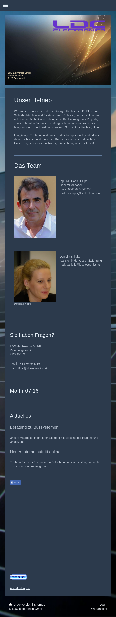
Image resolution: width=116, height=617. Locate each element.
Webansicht (99, 608)
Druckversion (20, 604)
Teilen (15, 482)
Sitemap (39, 604)
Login (103, 604)
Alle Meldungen (20, 588)
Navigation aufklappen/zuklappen (58, 5)
